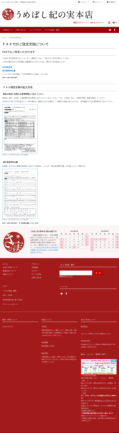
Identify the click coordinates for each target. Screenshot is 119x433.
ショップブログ (35, 30)
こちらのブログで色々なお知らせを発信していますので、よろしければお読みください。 (44, 249)
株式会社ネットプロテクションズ (105, 395)
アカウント (84, 2)
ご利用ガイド (7, 30)
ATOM (9, 292)
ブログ (4, 286)
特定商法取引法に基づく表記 (13, 296)
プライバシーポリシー (10, 299)
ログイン (98, 2)
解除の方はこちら (66, 276)
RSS (4, 292)
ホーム (4, 37)
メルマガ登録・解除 (52, 30)
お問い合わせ (21, 30)
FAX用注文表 (7, 67)
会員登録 (112, 2)
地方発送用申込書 (8, 70)
